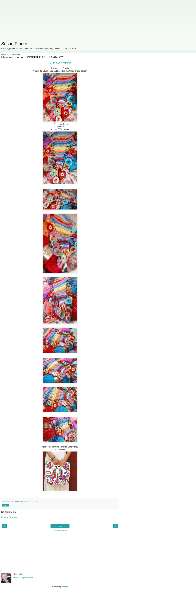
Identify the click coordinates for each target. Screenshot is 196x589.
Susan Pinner (14, 43)
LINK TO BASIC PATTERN (60, 63)
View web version (60, 531)
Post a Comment (10, 517)
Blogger (65, 587)
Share (6, 505)
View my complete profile (23, 578)
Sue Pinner (20, 574)
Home (60, 526)
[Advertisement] (60, 21)
